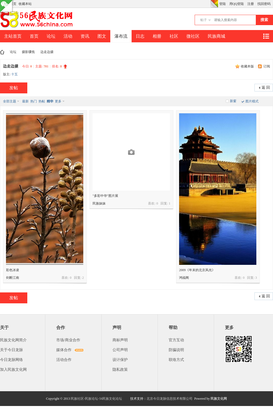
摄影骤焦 (28, 52)
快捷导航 (266, 36)
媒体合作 (64, 350)
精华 (50, 101)
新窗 (233, 101)
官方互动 (176, 340)
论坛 (51, 36)
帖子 (203, 20)
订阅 (266, 66)
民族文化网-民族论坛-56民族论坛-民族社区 (2, 52)
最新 (25, 101)
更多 (58, 101)
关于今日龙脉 (11, 350)
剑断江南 (12, 278)
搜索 (264, 20)
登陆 (222, 4)
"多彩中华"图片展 (105, 196)
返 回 (266, 87)
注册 (250, 4)
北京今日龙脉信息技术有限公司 (169, 399)
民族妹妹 (99, 203)
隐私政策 (120, 369)
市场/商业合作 (68, 340)
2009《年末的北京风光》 (197, 270)
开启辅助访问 (209, 3)
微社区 (193, 36)
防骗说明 (176, 350)
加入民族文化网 (13, 369)
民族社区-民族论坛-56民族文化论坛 (96, 399)
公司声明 (120, 350)
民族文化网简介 (13, 340)
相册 (157, 36)
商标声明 (120, 340)
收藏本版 (248, 66)
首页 (34, 36)
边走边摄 (47, 52)
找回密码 (264, 4)
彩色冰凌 (12, 270)
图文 (101, 36)
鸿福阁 (184, 278)
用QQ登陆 (236, 4)
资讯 (85, 36)
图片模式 (252, 101)
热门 (33, 101)
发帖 (13, 87)
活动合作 (64, 360)
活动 (68, 36)
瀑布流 (120, 36)
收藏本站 (25, 4)
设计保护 (120, 360)
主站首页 (13, 36)
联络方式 (176, 360)
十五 (14, 74)
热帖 (41, 101)
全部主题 (9, 101)
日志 (140, 36)
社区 (174, 36)
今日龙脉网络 (11, 360)
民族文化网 (218, 399)
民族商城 (216, 36)
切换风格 (214, 4)
